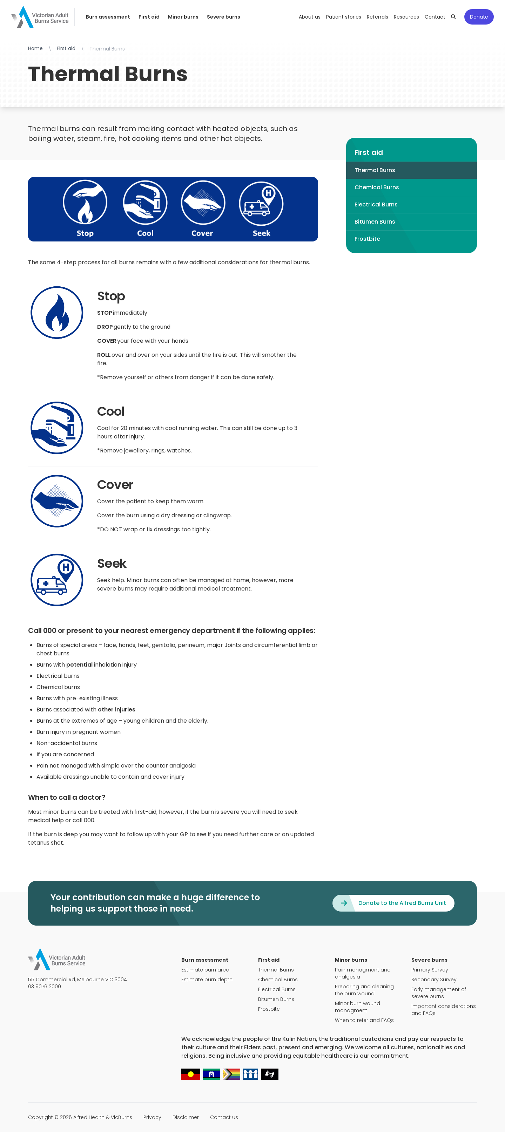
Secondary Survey (434, 979)
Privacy (152, 1117)
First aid (149, 16)
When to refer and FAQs (364, 1020)
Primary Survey (429, 969)
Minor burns (183, 16)
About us (310, 16)
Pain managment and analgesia (363, 973)
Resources (406, 16)
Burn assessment (108, 16)
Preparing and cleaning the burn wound (364, 990)
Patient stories (343, 16)
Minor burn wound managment (357, 1007)
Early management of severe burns (438, 993)
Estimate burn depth (207, 979)
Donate (479, 16)
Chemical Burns (377, 187)
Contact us (224, 1117)
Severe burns (223, 16)
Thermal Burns (375, 170)
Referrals (377, 16)
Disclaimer (186, 1117)
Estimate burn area (205, 969)
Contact (435, 16)
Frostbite (367, 239)
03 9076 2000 (44, 986)
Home (35, 48)
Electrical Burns (376, 204)
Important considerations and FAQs (443, 1010)
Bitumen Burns (375, 222)
